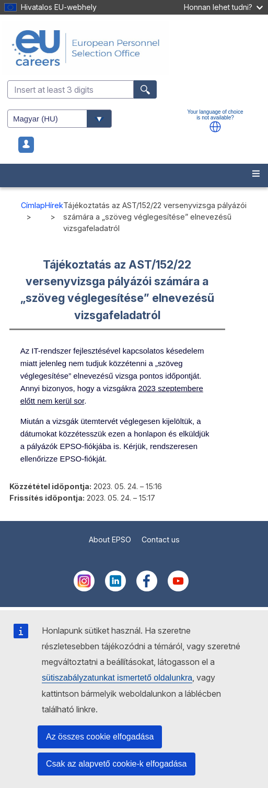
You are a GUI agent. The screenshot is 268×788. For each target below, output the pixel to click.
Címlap (33, 205)
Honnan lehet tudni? (223, 7)
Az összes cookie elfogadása (100, 736)
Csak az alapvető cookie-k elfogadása (116, 763)
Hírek (54, 205)
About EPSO (110, 539)
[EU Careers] (134, 48)
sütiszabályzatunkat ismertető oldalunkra (117, 677)
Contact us (161, 539)
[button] (215, 126)
